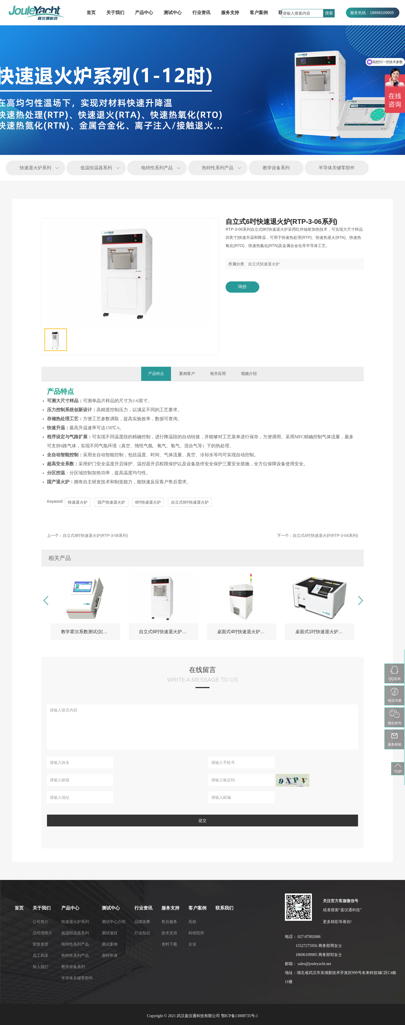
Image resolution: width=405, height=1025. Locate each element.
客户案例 (259, 12)
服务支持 (230, 12)
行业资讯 (201, 12)
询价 (242, 286)
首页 (91, 12)
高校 (82, 921)
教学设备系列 (276, 167)
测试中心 (173, 12)
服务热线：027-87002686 (372, 23)
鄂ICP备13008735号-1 (239, 1016)
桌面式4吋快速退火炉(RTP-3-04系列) (246, 631)
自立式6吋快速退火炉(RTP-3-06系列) (168, 631)
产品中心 (144, 12)
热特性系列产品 (217, 167)
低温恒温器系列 (96, 167)
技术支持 (59, 933)
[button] (45, 601)
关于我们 (115, 12)
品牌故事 (32, 921)
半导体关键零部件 (337, 167)
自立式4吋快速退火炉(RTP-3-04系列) (325, 535)
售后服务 (59, 921)
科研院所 (86, 933)
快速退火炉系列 (35, 167)
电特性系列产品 (157, 167)
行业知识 (32, 933)
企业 (82, 944)
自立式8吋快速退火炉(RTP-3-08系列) (95, 535)
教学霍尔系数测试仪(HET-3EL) (90, 631)
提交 (202, 820)
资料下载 (59, 944)
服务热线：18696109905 (372, 12)
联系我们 (114, 908)
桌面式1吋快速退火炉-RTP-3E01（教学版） (325, 631)
